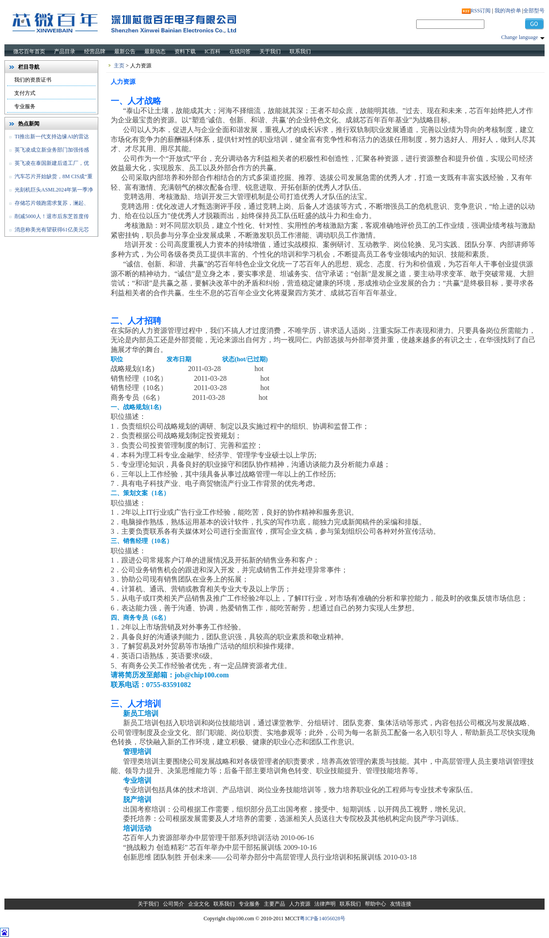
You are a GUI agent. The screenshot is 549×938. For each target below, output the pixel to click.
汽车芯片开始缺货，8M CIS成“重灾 (49, 178)
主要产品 (274, 904)
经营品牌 (94, 51)
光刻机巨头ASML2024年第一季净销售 (49, 191)
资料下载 (185, 51)
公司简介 (173, 904)
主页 (119, 66)
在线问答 (240, 51)
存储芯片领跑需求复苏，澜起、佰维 (47, 205)
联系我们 (300, 51)
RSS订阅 (481, 11)
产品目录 (64, 51)
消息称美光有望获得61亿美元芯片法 (47, 231)
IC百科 (212, 51)
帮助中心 (375, 904)
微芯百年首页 (29, 51)
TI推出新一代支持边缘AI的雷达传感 (47, 138)
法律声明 (325, 904)
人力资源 (299, 904)
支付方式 (24, 93)
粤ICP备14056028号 (322, 918)
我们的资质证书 (32, 80)
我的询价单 (508, 11)
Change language (519, 37)
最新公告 (124, 51)
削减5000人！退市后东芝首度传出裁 (47, 218)
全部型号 (534, 11)
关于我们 (270, 51)
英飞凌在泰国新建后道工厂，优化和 (47, 165)
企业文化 (198, 904)
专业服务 (24, 106)
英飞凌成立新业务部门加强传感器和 (47, 151)
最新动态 (155, 51)
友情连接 (400, 904)
